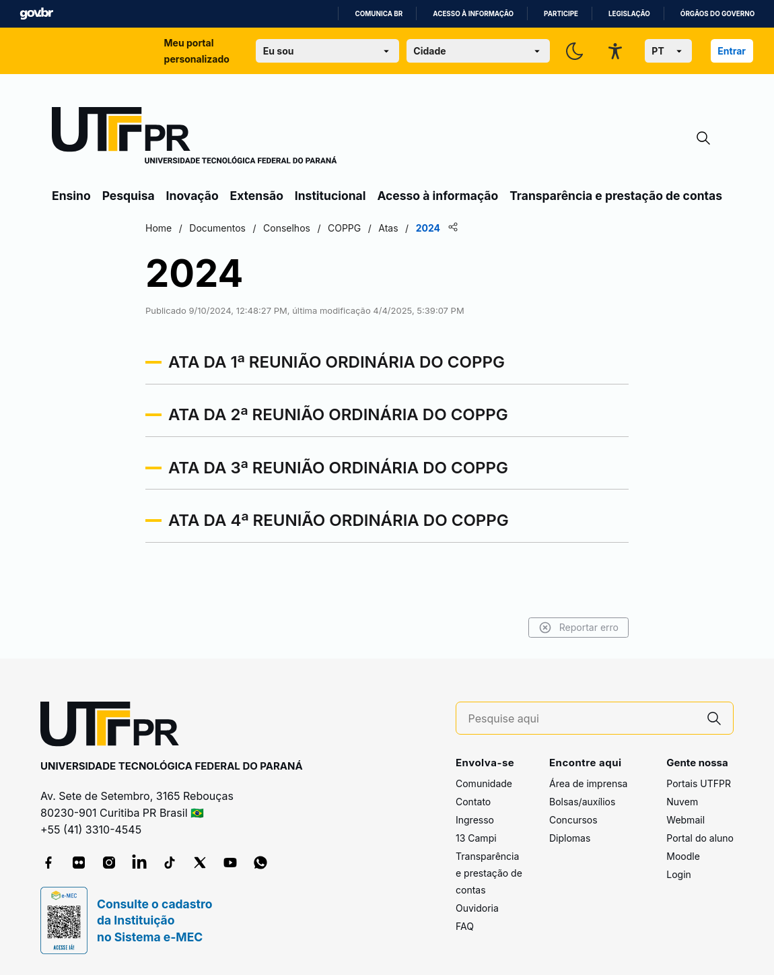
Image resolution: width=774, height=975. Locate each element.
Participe (561, 14)
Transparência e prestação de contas (615, 196)
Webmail (685, 820)
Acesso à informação (473, 14)
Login (678, 874)
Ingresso (475, 820)
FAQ (465, 926)
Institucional (330, 196)
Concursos (573, 820)
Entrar (731, 51)
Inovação (192, 196)
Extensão (256, 196)
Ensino (71, 196)
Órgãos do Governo (717, 14)
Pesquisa (128, 196)
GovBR (36, 13)
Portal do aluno (700, 838)
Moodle (683, 856)
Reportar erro (578, 627)
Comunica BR (378, 14)
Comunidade (484, 783)
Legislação (629, 14)
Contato (473, 801)
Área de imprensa (588, 783)
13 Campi (476, 838)
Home (158, 228)
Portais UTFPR (698, 783)
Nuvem (682, 801)
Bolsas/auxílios (582, 801)
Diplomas (569, 838)
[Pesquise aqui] (582, 719)
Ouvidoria (477, 908)
